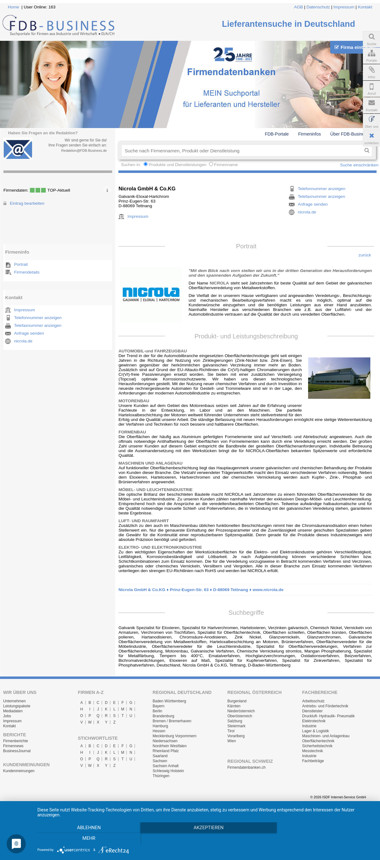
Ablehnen (88, 838)
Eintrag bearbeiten (27, 203)
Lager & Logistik (315, 731)
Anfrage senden (29, 333)
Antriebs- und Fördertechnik (325, 706)
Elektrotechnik (313, 721)
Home (13, 7)
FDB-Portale (277, 133)
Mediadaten (13, 711)
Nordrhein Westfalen (170, 746)
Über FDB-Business (349, 133)
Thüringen (161, 776)
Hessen (159, 731)
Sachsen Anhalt (165, 766)
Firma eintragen (355, 47)
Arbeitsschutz (313, 701)
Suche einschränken (359, 165)
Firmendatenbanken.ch (246, 767)
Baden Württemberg (169, 701)
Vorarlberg (236, 736)
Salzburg (234, 721)
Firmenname (226, 164)
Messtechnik (312, 751)
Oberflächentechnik (318, 741)
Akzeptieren (206, 838)
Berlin (157, 711)
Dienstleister (312, 711)
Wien (231, 741)
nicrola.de (23, 341)
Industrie (309, 726)
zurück (365, 255)
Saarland (160, 756)
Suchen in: (131, 164)
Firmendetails (27, 272)
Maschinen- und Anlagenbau (325, 736)
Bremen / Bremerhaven (172, 721)
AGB (298, 7)
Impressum (344, 7)
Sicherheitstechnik (317, 746)
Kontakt (365, 7)
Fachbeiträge (313, 761)
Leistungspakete (16, 706)
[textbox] (241, 150)
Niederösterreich (241, 711)
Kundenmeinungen (19, 771)
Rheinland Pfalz (166, 751)
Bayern (158, 706)
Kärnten (233, 706)
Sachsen (160, 761)
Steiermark (236, 726)
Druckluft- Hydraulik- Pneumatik (328, 716)
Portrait (21, 264)
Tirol (231, 731)
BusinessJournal (17, 751)
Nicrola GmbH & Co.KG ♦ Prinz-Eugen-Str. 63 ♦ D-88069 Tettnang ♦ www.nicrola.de (200, 589)
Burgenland (236, 701)
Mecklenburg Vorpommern (175, 736)
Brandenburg (163, 716)
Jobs (7, 716)
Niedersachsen (165, 741)
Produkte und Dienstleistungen (177, 164)
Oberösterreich (239, 716)
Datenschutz (318, 7)
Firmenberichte (15, 741)
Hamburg (160, 726)
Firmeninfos (309, 133)
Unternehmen (14, 701)
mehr (323, 838)
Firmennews (13, 746)
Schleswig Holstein (168, 771)
